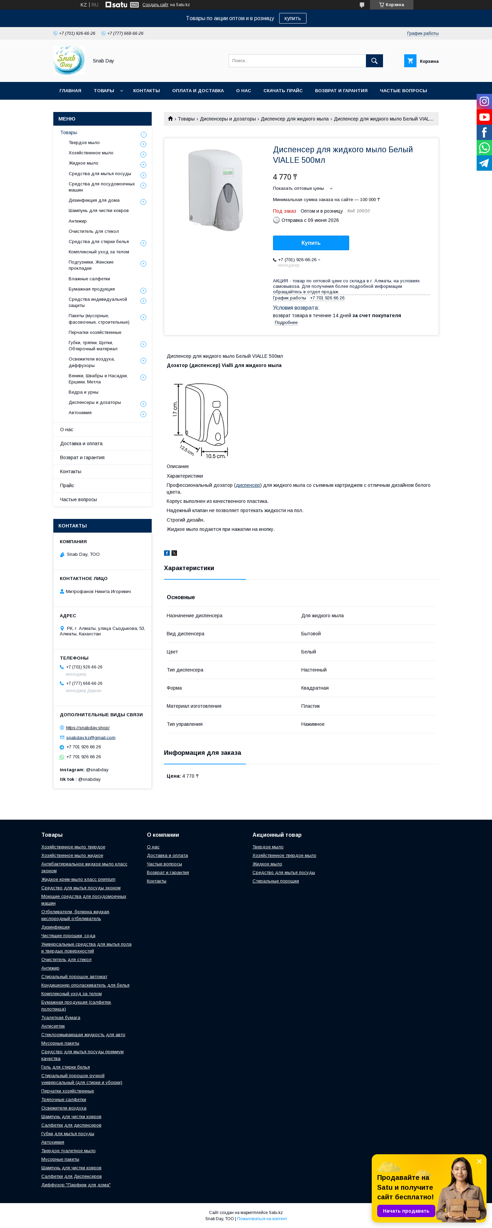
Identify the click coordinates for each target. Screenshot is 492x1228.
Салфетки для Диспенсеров (71, 1176)
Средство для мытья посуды (283, 872)
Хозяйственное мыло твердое (73, 846)
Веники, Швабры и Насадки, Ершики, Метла (98, 378)
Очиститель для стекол (94, 231)
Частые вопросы (403, 90)
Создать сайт (155, 4)
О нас (243, 90)
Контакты (146, 90)
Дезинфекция (55, 927)
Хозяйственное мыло (91, 152)
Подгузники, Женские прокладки (91, 265)
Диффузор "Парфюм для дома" (76, 1184)
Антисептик (53, 1026)
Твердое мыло (84, 142)
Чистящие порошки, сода (68, 935)
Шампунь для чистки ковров (99, 210)
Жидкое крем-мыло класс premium (78, 879)
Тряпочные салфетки (63, 1099)
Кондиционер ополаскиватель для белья (85, 985)
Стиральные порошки (275, 881)
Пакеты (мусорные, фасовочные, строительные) (99, 318)
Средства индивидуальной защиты (98, 302)
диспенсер (248, 485)
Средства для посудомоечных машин (102, 187)
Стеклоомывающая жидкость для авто (83, 1034)
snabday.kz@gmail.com (90, 737)
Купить (311, 243)
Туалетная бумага (60, 1017)
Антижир (78, 221)
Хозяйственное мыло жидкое (72, 855)
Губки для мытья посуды (67, 1133)
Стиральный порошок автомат (74, 976)
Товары (104, 90)
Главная (70, 90)
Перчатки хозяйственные (95, 332)
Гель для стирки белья (65, 1067)
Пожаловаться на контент (262, 1218)
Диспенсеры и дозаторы (228, 119)
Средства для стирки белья (99, 241)
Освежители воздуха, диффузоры (92, 362)
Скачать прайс (283, 90)
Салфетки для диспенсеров (71, 1125)
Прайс (67, 485)
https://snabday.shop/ (88, 727)
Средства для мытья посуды (100, 173)
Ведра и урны (83, 392)
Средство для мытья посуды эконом (81, 887)
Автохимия (80, 412)
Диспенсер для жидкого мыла (295, 119)
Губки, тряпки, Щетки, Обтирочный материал (93, 345)
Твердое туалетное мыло (68, 1150)
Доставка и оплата (81, 443)
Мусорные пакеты (60, 1043)
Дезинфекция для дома (94, 200)
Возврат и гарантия (341, 90)
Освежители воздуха (63, 1108)
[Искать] (374, 60)
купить (293, 18)
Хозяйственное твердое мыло (284, 855)
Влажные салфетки (89, 278)
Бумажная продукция (92, 289)
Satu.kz (276, 1212)
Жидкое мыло (83, 163)
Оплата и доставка (198, 90)
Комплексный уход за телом (99, 251)
